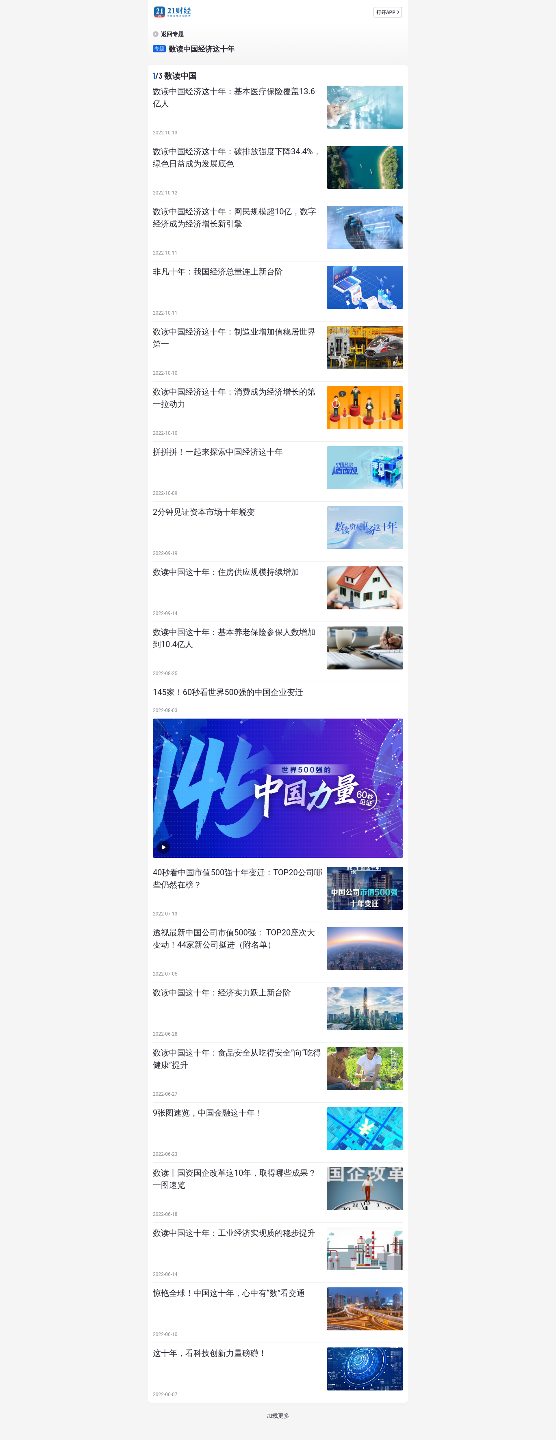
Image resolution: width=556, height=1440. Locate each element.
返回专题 (172, 34)
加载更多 (278, 1415)
